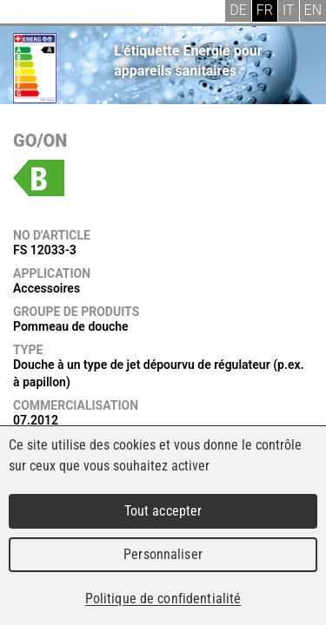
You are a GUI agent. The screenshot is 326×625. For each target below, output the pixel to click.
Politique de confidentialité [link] (163, 598)
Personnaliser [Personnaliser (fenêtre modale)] (163, 554)
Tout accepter (163, 511)
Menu (26, 13)
